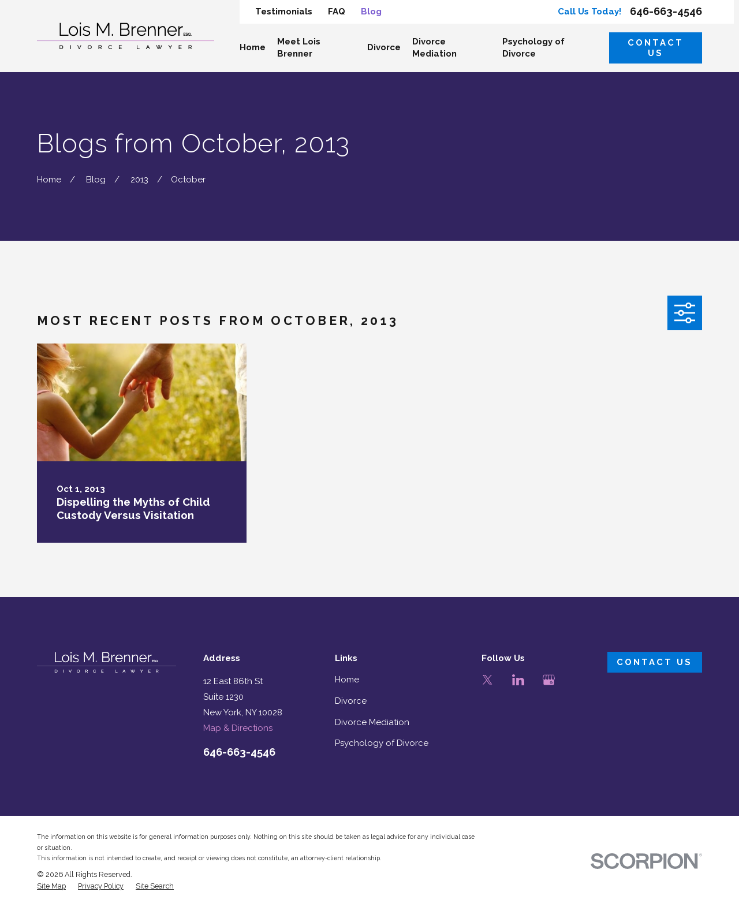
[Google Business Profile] (549, 680)
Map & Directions (238, 728)
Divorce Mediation (372, 722)
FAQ (336, 11)
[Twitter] (488, 680)
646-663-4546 (666, 11)
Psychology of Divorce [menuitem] (533, 47)
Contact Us (656, 48)
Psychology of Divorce (381, 743)
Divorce (351, 701)
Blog (371, 11)
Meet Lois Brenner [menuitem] (298, 47)
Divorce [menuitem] (384, 47)
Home (347, 679)
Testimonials (283, 11)
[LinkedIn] (518, 680)
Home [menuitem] (253, 47)
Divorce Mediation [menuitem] (434, 47)
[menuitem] (51, 886)
